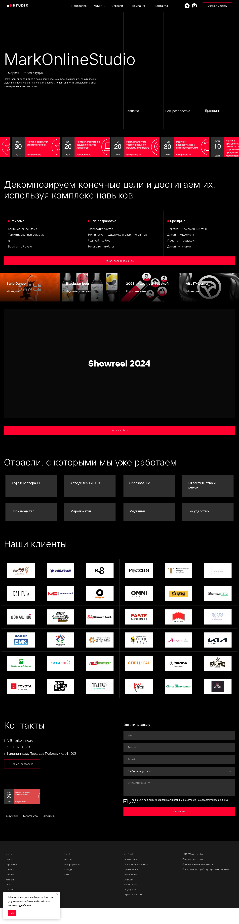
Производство (23, 527)
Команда (9, 886)
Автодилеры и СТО (85, 499)
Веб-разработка (72, 881)
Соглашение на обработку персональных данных (206, 885)
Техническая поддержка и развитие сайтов (117, 234)
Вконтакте (30, 832)
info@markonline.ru (18, 757)
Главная (9, 875)
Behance (48, 832)
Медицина (137, 527)
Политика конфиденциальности (197, 880)
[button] (217, 5)
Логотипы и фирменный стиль (187, 229)
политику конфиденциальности (161, 816)
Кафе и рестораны (25, 499)
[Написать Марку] (187, 5)
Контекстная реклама (22, 229)
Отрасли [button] (118, 5)
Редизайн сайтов (99, 240)
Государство (198, 527)
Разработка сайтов (100, 229)
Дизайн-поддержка (180, 234)
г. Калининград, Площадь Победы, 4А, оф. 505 (40, 770)
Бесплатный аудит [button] (20, 246)
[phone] (179, 763)
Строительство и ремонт (135, 881)
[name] (179, 751)
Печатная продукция (181, 240)
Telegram (11, 832)
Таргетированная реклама (26, 234)
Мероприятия (80, 527)
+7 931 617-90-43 (17, 763)
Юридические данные (193, 875)
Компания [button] (139, 5)
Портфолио (79, 5)
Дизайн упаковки (179, 246)
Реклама (68, 875)
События (9, 891)
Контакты (161, 5)
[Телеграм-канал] (194, 5)
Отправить (179, 827)
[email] (179, 775)
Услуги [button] (98, 5)
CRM (66, 891)
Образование (139, 499)
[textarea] (179, 803)
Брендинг (69, 886)
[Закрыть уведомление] (57, 894)
